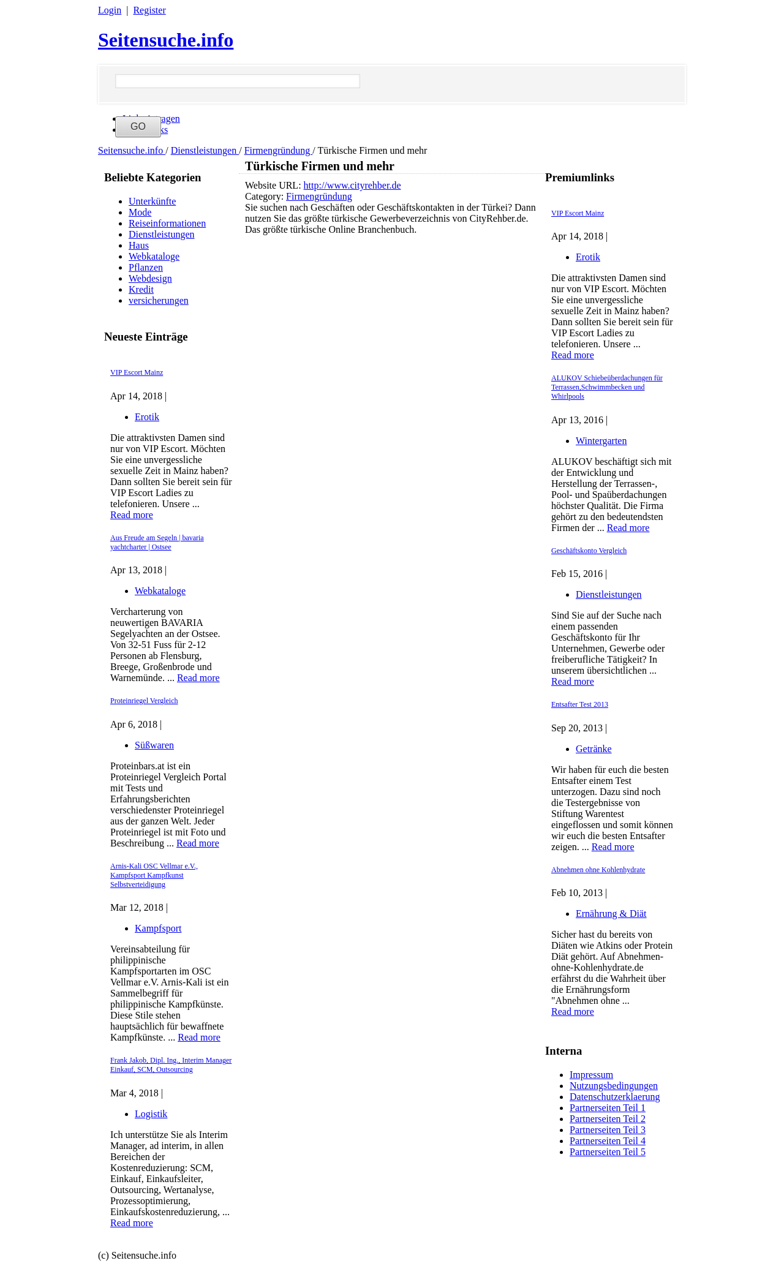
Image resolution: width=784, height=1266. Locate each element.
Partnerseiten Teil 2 (608, 1118)
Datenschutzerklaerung (615, 1096)
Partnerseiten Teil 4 (608, 1141)
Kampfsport (158, 928)
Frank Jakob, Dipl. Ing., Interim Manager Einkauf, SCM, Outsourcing (171, 1065)
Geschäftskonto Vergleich (589, 550)
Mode (140, 212)
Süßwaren (154, 745)
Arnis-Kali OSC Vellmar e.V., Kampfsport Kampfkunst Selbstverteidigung (154, 875)
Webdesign (150, 278)
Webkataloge (154, 256)
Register (149, 10)
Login (109, 10)
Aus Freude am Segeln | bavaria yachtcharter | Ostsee (157, 542)
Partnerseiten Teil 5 (608, 1152)
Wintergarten (601, 440)
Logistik (151, 1114)
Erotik (147, 417)
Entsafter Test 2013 (579, 704)
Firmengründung (278, 150)
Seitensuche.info (165, 40)
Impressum (591, 1074)
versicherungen (159, 300)
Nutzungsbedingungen (614, 1085)
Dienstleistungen (205, 150)
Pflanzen (146, 267)
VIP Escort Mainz (136, 372)
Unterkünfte (152, 201)
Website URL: (274, 185)
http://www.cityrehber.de (352, 185)
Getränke (594, 749)
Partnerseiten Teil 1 (608, 1107)
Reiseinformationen (167, 223)
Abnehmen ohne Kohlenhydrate (598, 869)
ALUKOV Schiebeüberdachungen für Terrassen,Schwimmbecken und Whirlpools (607, 387)
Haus (139, 245)
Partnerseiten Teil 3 (608, 1130)
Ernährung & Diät (611, 913)
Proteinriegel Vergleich (144, 700)
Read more (131, 515)
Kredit (141, 289)
